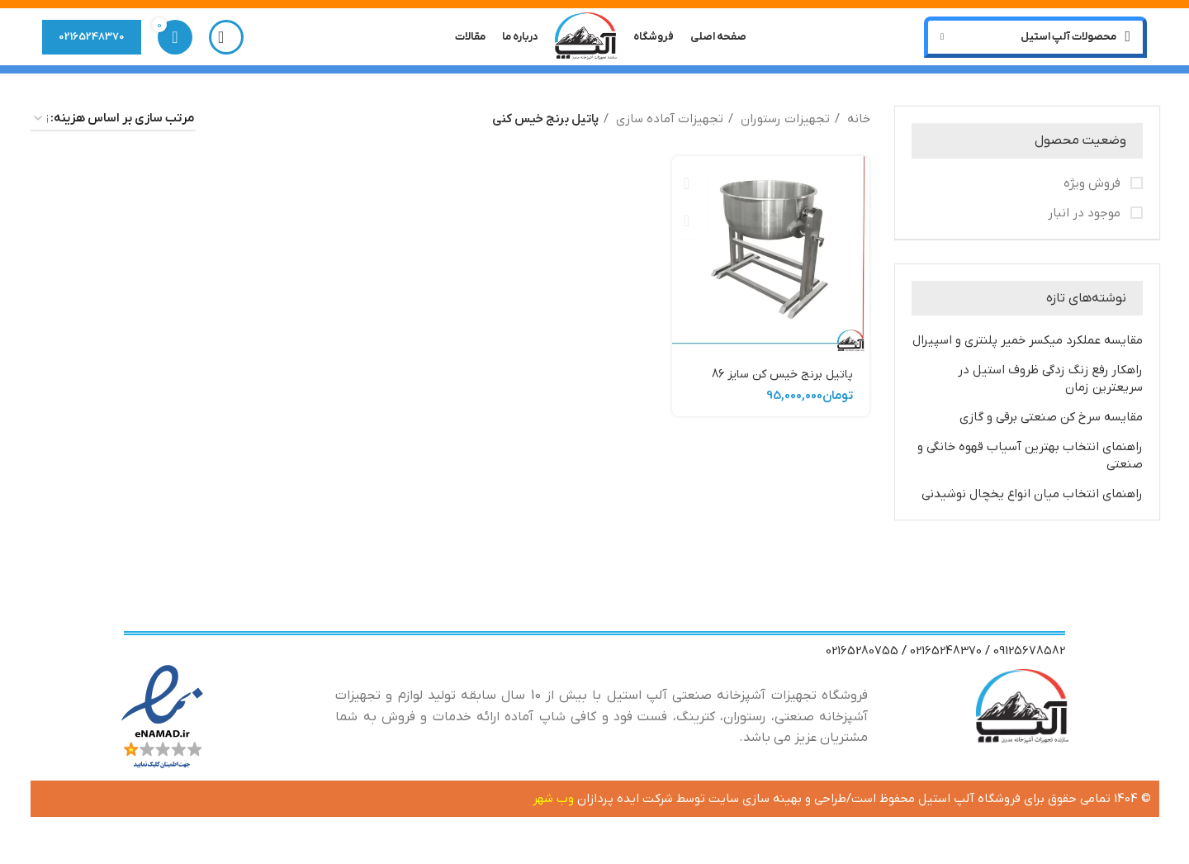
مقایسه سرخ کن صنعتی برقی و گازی (1051, 423)
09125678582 (1029, 656)
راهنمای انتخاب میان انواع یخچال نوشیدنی (1032, 499)
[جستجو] (226, 39)
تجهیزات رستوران (783, 124)
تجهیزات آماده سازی (668, 124)
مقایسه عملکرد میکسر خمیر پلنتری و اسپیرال (1027, 346)
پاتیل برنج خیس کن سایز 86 (779, 380)
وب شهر (555, 804)
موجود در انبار (1086, 218)
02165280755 (862, 656)
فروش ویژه (1093, 188)
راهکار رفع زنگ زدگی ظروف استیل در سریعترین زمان (1050, 384)
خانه (857, 124)
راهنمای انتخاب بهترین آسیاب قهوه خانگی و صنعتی (1030, 461)
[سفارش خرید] (113, 124)
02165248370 (92, 39)
